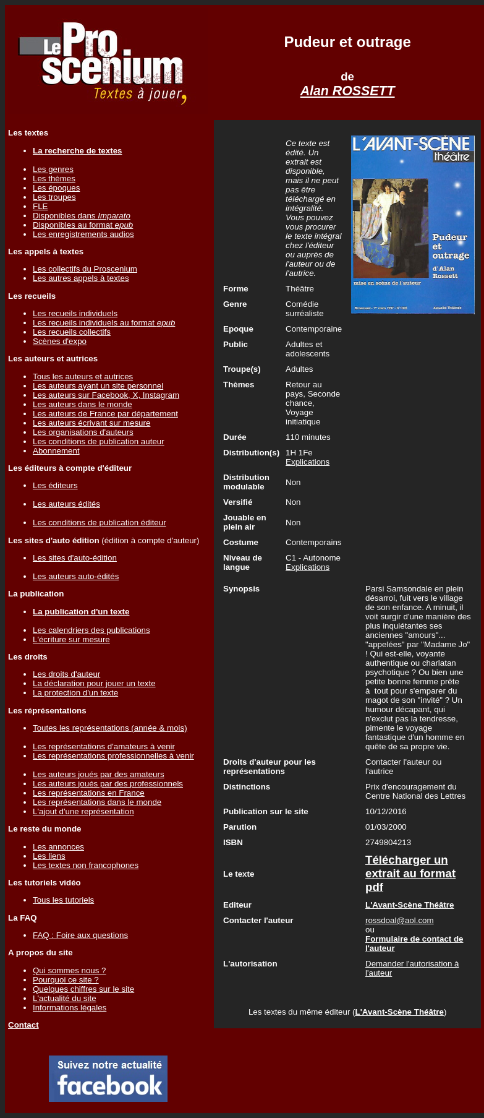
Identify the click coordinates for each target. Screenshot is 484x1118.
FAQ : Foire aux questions (80, 935)
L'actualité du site (64, 998)
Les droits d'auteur (66, 674)
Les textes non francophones (85, 865)
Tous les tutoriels (63, 900)
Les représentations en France (89, 793)
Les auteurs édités (66, 504)
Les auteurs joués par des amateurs (98, 774)
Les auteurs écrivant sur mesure (91, 423)
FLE (40, 206)
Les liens (49, 856)
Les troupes (54, 197)
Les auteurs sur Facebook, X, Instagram (106, 395)
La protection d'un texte (75, 692)
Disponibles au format (83, 225)
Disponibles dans (81, 215)
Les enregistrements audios (83, 234)
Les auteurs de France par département (105, 413)
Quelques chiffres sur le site (83, 989)
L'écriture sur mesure (71, 639)
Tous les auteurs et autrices (83, 376)
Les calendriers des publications (91, 630)
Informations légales (69, 1007)
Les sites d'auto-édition (75, 557)
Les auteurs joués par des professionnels (108, 783)
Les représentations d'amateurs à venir (104, 746)
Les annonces (58, 846)
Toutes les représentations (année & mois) (110, 728)
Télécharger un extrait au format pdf (410, 873)
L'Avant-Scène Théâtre (399, 1012)
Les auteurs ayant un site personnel (98, 385)
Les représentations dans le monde (97, 802)
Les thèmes (54, 178)
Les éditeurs (55, 485)
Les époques (56, 187)
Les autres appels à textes (81, 278)
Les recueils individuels (75, 313)
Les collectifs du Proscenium (85, 268)
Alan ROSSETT (347, 91)
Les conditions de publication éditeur (99, 522)
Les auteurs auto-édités (76, 576)
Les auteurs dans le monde (82, 404)
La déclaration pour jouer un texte (94, 683)
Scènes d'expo (60, 341)
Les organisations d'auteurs (83, 432)
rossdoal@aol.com (399, 920)
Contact (23, 1025)
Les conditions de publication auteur (98, 441)
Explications (307, 462)
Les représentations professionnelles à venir (113, 755)
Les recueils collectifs (72, 332)
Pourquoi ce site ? (66, 979)
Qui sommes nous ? (69, 970)
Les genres (53, 169)
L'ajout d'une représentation (83, 811)
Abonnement (56, 450)
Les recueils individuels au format (104, 322)
